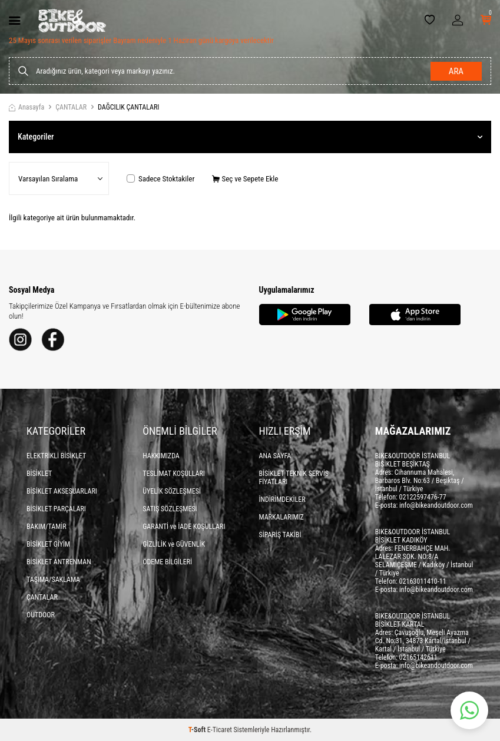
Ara (456, 71)
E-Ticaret (219, 730)
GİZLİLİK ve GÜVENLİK (174, 544)
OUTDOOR (41, 615)
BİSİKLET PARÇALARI (56, 509)
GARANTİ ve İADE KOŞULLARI (184, 526)
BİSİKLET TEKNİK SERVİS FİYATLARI (294, 477)
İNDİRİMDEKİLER (282, 499)
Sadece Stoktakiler (160, 178)
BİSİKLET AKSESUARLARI (62, 491)
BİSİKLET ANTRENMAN (59, 562)
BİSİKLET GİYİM (48, 544)
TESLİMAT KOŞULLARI (174, 473)
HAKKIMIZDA (161, 456)
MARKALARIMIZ (281, 517)
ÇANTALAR (71, 107)
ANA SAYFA (275, 456)
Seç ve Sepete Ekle (245, 178)
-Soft (197, 730)
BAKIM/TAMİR (47, 526)
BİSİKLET (39, 473)
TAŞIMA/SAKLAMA (53, 579)
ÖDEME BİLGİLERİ (167, 562)
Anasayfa (26, 107)
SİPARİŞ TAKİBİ (280, 535)
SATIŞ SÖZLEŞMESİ (170, 509)
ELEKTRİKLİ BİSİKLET (56, 456)
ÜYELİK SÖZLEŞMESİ (172, 491)
